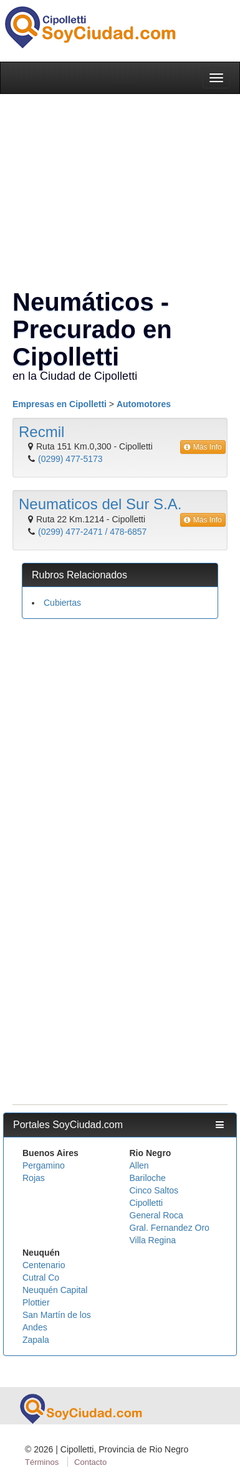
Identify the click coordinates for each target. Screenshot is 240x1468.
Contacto (90, 1462)
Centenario (43, 1265)
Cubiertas (62, 603)
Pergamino (43, 1165)
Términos (42, 1462)
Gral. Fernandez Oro (169, 1228)
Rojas (33, 1178)
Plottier (36, 1302)
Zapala (35, 1340)
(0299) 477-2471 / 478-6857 (92, 532)
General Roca (156, 1215)
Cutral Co (40, 1277)
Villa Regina (153, 1240)
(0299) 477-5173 (70, 459)
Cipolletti (146, 1203)
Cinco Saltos (154, 1190)
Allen (139, 1165)
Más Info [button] (203, 447)
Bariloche (148, 1178)
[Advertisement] (117, 748)
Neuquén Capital (54, 1290)
